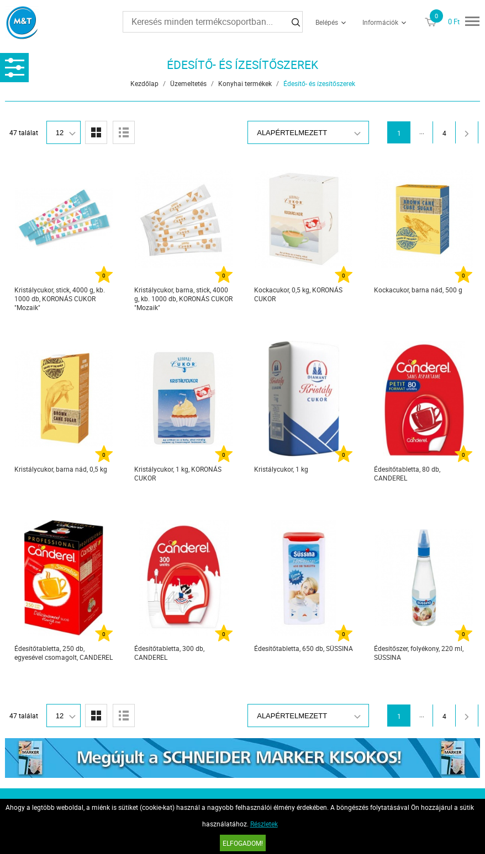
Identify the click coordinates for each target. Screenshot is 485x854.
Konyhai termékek (245, 83)
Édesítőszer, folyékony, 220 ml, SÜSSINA (418, 652)
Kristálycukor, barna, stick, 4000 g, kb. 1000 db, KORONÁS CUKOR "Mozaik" (183, 298)
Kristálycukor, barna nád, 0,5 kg (60, 469)
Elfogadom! (243, 843)
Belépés (326, 22)
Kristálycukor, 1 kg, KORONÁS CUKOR (178, 473)
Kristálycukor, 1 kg (281, 469)
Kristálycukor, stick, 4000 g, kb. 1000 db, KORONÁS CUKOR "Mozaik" (59, 298)
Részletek (264, 823)
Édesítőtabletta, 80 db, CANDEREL (407, 473)
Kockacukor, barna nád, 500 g (418, 289)
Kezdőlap (144, 83)
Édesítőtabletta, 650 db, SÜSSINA (303, 648)
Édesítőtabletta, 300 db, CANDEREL (169, 652)
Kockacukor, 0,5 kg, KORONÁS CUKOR (298, 294)
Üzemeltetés (188, 83)
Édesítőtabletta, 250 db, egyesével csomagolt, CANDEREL (63, 652)
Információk (380, 22)
